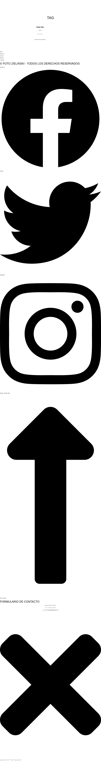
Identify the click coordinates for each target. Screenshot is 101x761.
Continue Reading (40, 39)
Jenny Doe (40, 27)
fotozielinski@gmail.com (52, 610)
